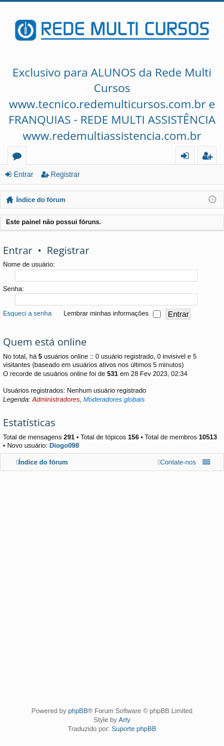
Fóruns (19, 157)
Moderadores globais (114, 399)
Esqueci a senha (27, 313)
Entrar (23, 174)
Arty (125, 719)
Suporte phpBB (134, 728)
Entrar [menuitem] (188, 157)
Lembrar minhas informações (112, 314)
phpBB (78, 710)
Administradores (55, 399)
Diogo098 (64, 445)
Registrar (65, 174)
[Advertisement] (112, 586)
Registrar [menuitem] (209, 157)
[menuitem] (177, 462)
